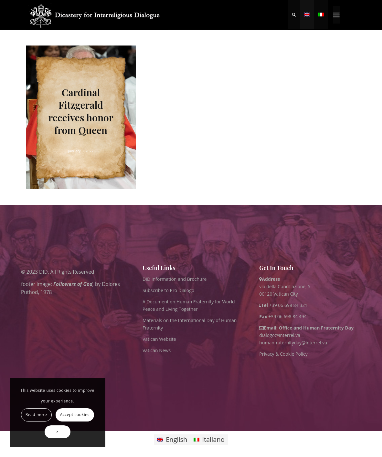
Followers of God (72, 284)
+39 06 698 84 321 (288, 305)
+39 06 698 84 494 (283, 316)
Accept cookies (75, 414)
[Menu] (336, 15)
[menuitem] (294, 14)
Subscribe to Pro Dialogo (168, 290)
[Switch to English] (172, 439)
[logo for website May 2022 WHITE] (97, 14)
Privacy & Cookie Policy (283, 354)
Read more (36, 414)
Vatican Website (159, 339)
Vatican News (157, 350)
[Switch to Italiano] (209, 439)
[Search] (294, 14)
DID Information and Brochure (175, 279)
